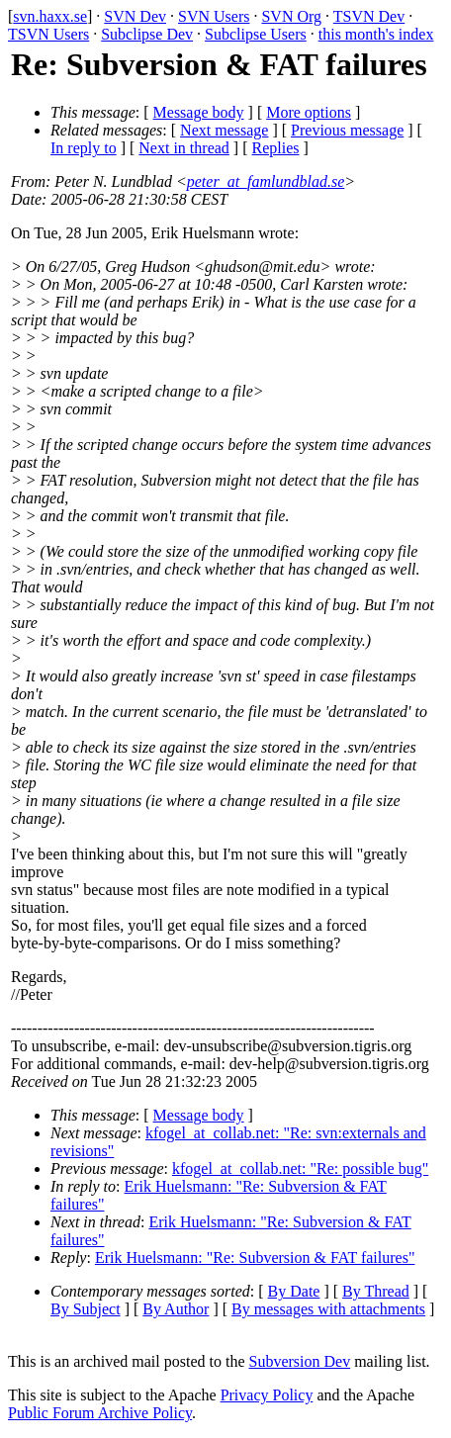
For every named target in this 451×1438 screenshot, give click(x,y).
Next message (224, 130)
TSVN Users (48, 34)
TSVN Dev (369, 16)
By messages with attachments (328, 1309)
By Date (294, 1291)
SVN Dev (135, 16)
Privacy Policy (267, 1395)
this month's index (376, 34)
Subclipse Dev (147, 34)
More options (308, 112)
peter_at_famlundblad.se (266, 181)
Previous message (347, 130)
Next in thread (183, 147)
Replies (276, 147)
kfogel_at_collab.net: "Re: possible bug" (300, 1168)
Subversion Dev (300, 1361)
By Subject (85, 1309)
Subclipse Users (256, 34)
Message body (198, 112)
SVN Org (291, 16)
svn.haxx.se (50, 16)
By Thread (375, 1291)
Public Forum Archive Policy (100, 1412)
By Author (175, 1309)
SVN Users (213, 16)
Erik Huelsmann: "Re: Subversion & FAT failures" (255, 1257)
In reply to (83, 147)
